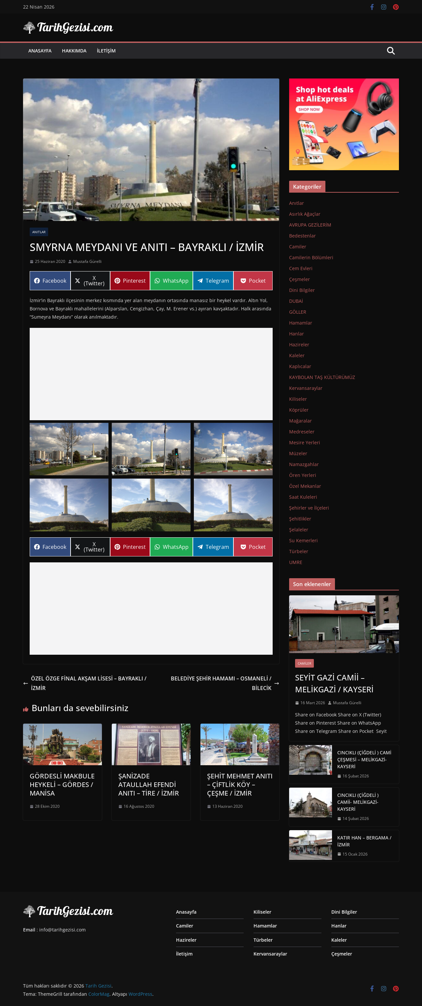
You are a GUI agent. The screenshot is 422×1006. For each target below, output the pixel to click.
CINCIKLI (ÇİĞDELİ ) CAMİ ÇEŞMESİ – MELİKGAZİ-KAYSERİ (364, 759)
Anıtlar (38, 232)
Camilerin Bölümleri (311, 257)
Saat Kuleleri (303, 497)
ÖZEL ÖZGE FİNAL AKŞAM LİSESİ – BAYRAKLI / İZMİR (84, 683)
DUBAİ (296, 301)
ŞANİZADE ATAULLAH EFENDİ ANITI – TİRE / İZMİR (148, 784)
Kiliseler (298, 399)
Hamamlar (300, 323)
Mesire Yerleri (304, 442)
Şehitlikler (300, 519)
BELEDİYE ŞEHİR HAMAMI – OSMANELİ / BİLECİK (225, 683)
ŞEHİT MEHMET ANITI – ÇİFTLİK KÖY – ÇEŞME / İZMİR (240, 784)
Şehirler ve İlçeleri (309, 508)
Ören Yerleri (302, 475)
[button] (69, 449)
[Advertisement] (151, 374)
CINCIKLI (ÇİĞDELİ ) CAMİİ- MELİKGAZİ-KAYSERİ (357, 802)
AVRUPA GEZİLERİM (310, 225)
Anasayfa (39, 50)
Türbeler (298, 551)
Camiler (297, 246)
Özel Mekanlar (305, 486)
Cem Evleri (301, 268)
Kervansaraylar (305, 388)
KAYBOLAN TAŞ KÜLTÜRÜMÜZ (322, 377)
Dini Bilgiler (302, 290)
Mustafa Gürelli (87, 261)
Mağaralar (300, 421)
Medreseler (302, 431)
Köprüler (299, 410)
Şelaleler (298, 529)
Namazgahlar (304, 464)
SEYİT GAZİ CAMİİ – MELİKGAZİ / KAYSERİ (334, 683)
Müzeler (298, 453)
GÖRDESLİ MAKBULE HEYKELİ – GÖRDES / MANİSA (62, 784)
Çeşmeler (299, 279)
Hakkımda (74, 50)
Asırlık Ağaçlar (304, 214)
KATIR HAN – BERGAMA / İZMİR (364, 841)
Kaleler (297, 355)
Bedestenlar (302, 236)
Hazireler (299, 344)
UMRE (295, 562)
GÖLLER (297, 312)
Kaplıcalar (300, 366)
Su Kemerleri (303, 540)
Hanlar (296, 333)
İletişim (106, 50)
